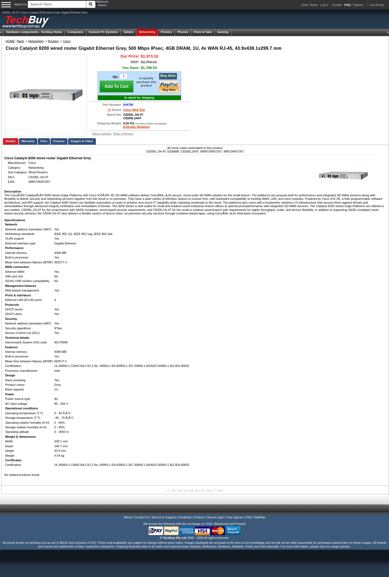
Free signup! (234, 517)
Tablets (128, 32)
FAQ (248, 517)
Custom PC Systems (103, 32)
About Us (20, 4)
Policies (199, 517)
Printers (166, 32)
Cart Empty (377, 4)
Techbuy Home (34, 32)
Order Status (309, 4)
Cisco (67, 41)
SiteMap (259, 517)
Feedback (185, 517)
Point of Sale (203, 32)
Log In (324, 4)
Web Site (138, 109)
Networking (147, 32)
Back (20, 41)
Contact (337, 4)
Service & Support (164, 517)
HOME (10, 41)
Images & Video (82, 141)
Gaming (222, 32)
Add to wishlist (102, 133)
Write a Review (123, 133)
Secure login (215, 517)
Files (44, 141)
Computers (75, 32)
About (128, 517)
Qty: (116, 76)
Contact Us (141, 517)
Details (11, 141)
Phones (182, 32)
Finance (59, 141)
